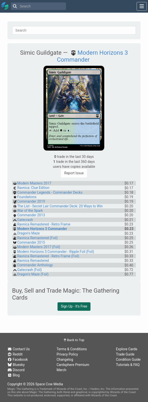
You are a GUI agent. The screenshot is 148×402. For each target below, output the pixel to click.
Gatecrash (25, 220)
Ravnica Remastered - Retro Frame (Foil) (48, 256)
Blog (13, 375)
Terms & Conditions (72, 349)
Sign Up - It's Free (74, 306)
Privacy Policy (67, 354)
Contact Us (18, 349)
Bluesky (16, 365)
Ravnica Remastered (33, 261)
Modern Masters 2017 (34, 183)
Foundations (26, 197)
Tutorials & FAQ (128, 365)
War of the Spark (30, 211)
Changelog (65, 359)
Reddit (15, 354)
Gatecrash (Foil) (29, 270)
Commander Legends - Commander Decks (49, 192)
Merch (61, 370)
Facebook (17, 359)
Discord (16, 370)
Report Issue (74, 173)
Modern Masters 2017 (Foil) (38, 247)
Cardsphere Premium (73, 365)
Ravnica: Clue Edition (33, 188)
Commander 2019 (31, 201)
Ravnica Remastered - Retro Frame (43, 224)
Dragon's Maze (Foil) (32, 274)
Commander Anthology (35, 265)
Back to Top (74, 340)
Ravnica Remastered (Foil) (37, 238)
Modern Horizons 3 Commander (42, 229)
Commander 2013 (31, 215)
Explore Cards (126, 349)
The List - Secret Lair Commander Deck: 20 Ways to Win (60, 206)
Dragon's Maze (28, 233)
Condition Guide (128, 359)
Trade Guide (125, 354)
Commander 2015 (31, 242)
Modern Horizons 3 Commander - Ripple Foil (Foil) (55, 252)
